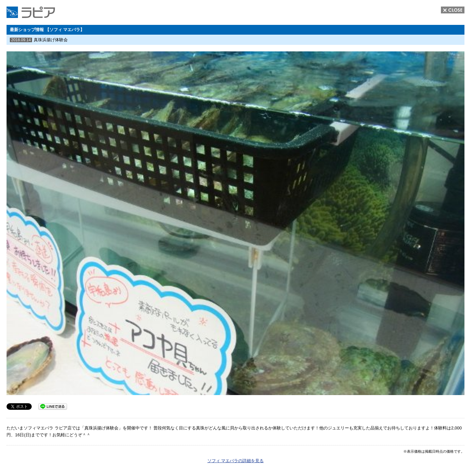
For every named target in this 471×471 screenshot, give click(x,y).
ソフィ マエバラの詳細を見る (235, 460)
